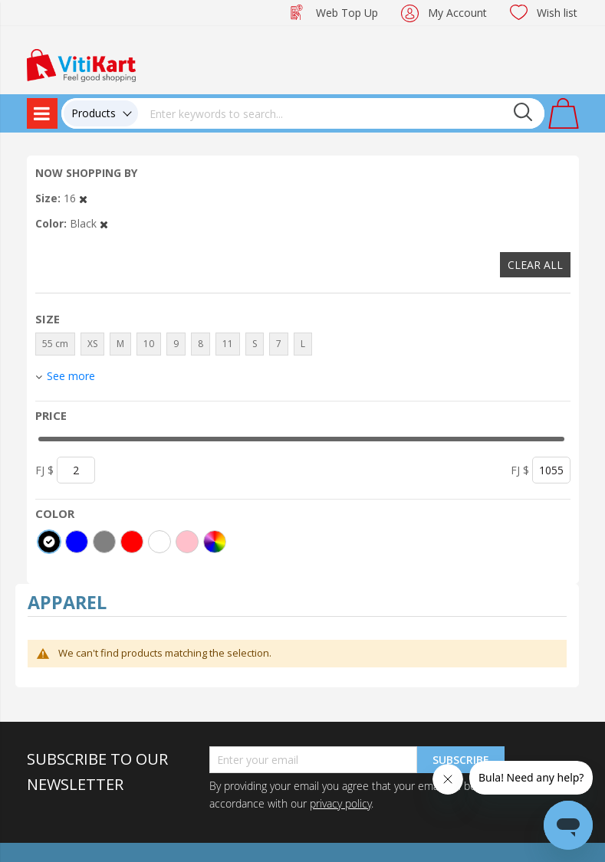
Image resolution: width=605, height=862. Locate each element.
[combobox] (341, 113)
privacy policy (340, 803)
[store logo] (81, 64)
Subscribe (460, 759)
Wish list (557, 12)
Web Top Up (347, 12)
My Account (457, 12)
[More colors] (215, 542)
